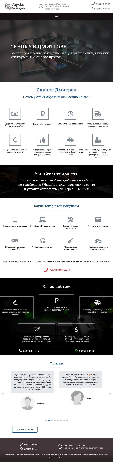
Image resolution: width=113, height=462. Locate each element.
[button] (56, 15)
